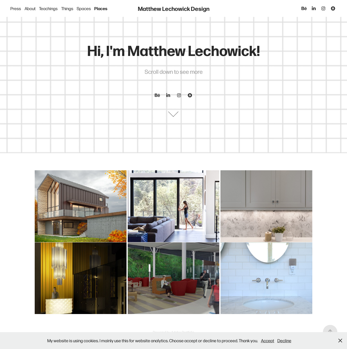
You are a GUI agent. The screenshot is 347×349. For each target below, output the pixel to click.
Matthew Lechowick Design (173, 8)
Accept (267, 340)
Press (15, 8)
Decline (284, 340)
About (30, 8)
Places (100, 8)
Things (67, 8)
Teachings (48, 8)
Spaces (84, 8)
